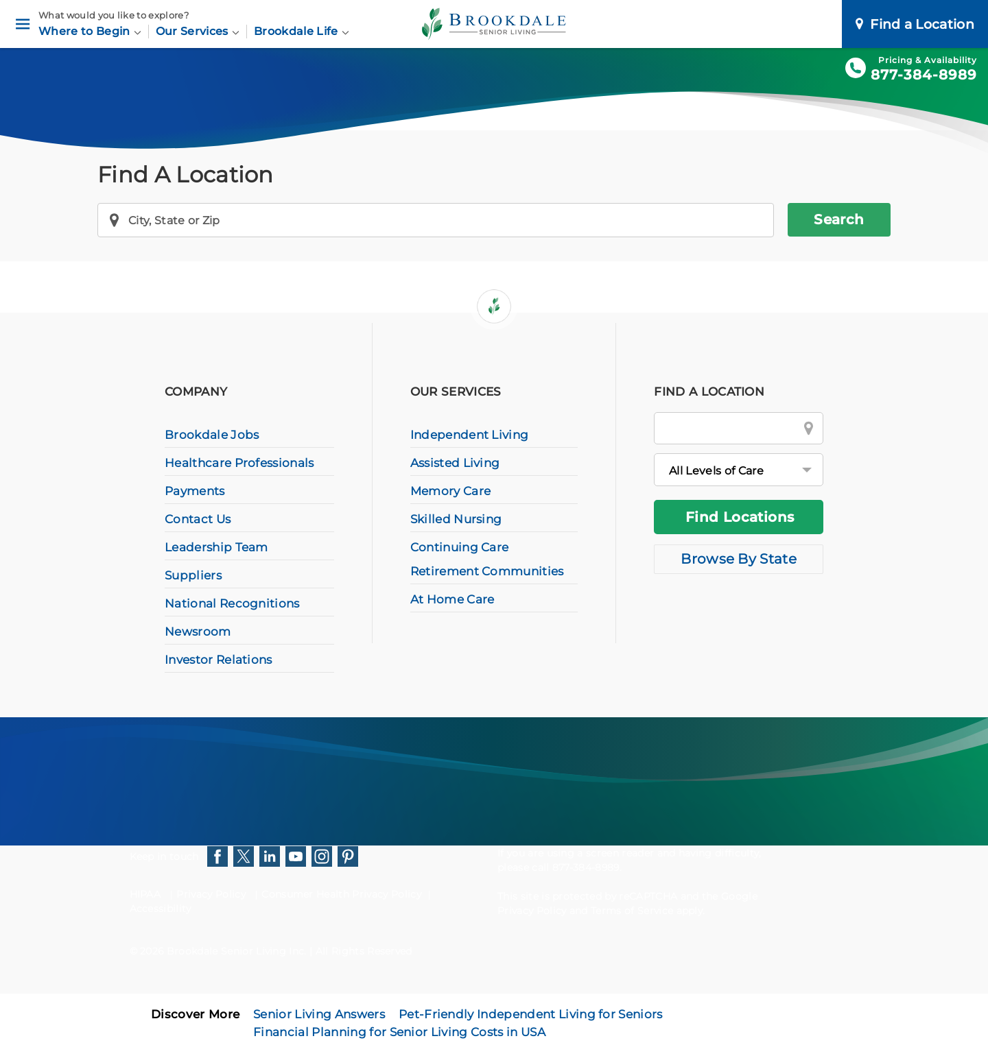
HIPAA (145, 894)
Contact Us (198, 519)
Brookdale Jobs (212, 435)
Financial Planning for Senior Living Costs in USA (399, 1032)
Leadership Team (216, 547)
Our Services (197, 31)
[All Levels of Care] (738, 469)
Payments (195, 491)
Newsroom (198, 631)
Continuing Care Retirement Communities (487, 559)
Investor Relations (218, 660)
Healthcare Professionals (239, 463)
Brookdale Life (301, 31)
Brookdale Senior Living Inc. (238, 951)
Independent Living (469, 435)
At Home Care (452, 599)
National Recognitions (232, 603)
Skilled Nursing (456, 519)
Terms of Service (632, 910)
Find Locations (740, 517)
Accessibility (160, 908)
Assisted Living (455, 463)
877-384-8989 (924, 75)
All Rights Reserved (364, 951)
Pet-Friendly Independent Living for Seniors (531, 1014)
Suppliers (193, 575)
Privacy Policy (210, 894)
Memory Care (450, 491)
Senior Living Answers (319, 1014)
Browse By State (739, 559)
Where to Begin (89, 31)
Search (839, 219)
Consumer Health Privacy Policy (341, 894)
